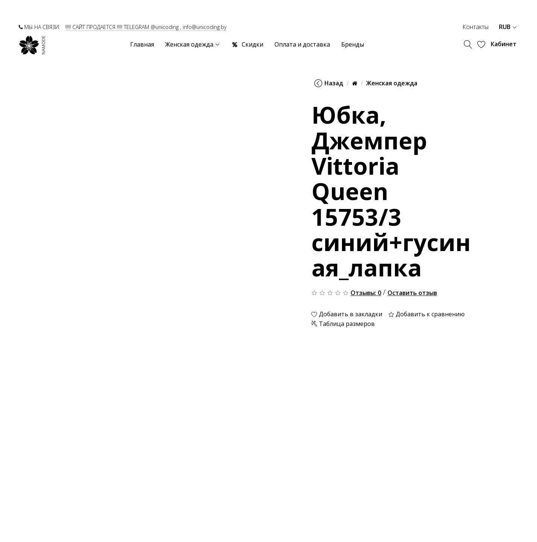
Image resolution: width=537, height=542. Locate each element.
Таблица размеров (343, 323)
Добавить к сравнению (426, 314)
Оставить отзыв (412, 293)
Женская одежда (391, 83)
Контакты (475, 27)
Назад (328, 83)
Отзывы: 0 (366, 293)
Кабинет (503, 44)
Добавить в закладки (346, 314)
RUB (507, 27)
